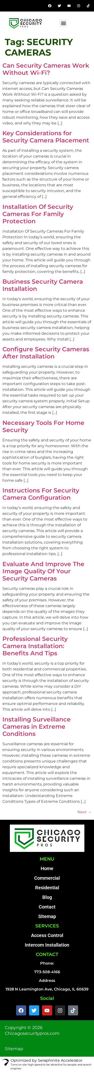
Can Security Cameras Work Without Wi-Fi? (45, 69)
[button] (63, 23)
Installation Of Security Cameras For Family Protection (37, 214)
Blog (47, 897)
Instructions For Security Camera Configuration (40, 494)
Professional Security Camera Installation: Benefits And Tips (35, 646)
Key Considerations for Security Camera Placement (45, 136)
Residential (47, 887)
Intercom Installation (47, 945)
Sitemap (47, 916)
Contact (47, 907)
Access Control (47, 935)
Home (47, 868)
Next (84, 812)
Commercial (47, 878)
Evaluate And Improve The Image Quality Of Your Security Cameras (43, 571)
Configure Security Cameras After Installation (45, 353)
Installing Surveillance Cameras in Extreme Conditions (36, 726)
